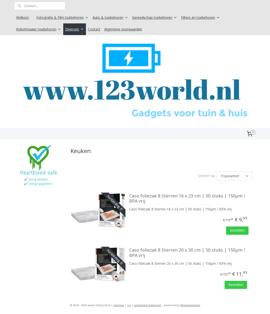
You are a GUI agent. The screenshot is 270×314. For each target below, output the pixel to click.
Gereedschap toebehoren (154, 17)
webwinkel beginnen (147, 305)
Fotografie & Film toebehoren (62, 17)
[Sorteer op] (234, 176)
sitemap (119, 305)
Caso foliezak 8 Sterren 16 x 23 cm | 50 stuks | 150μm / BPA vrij (187, 198)
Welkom (22, 17)
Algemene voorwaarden (123, 29)
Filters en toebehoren (200, 17)
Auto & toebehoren (110, 17)
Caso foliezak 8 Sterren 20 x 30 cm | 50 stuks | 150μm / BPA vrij (187, 252)
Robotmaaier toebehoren (38, 29)
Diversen (74, 29)
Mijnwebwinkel (190, 305)
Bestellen (237, 230)
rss (129, 305)
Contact (94, 29)
